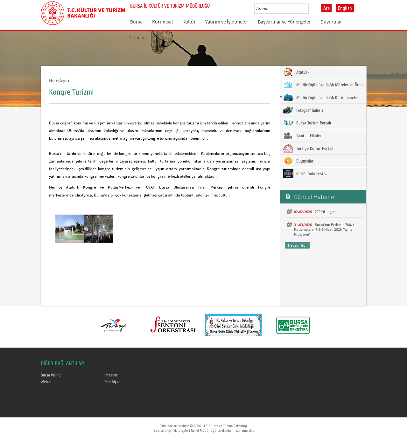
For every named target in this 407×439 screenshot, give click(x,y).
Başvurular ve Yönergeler (284, 21)
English (345, 8)
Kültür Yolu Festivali (306, 173)
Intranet (111, 375)
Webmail (47, 381)
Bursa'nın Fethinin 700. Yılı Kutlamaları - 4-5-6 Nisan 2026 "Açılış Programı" (325, 229)
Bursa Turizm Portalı (307, 122)
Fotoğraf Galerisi (303, 110)
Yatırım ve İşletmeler (226, 21)
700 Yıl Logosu (326, 211)
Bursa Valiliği (51, 375)
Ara (326, 8)
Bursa (136, 21)
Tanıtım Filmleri (302, 135)
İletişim (138, 37)
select (310, 8)
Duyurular (331, 21)
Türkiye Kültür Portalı (308, 148)
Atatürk (296, 72)
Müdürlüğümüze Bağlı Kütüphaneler (320, 97)
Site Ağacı (112, 381)
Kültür (189, 21)
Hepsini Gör (297, 245)
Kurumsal (162, 21)
